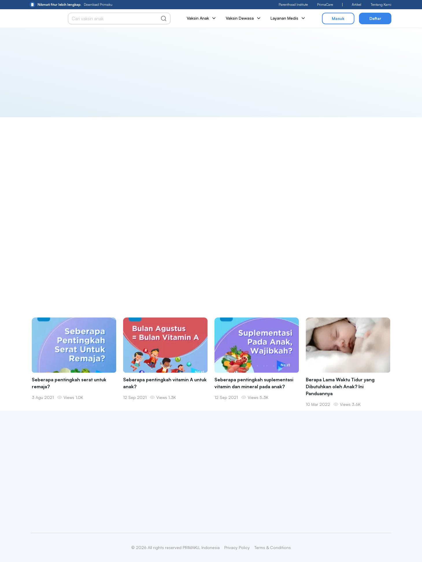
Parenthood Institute (293, 4)
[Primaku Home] (43, 18)
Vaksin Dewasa (243, 18)
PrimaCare (325, 4)
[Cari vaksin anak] (116, 18)
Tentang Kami (381, 4)
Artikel (356, 4)
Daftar (375, 18)
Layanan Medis (288, 18)
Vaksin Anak (201, 18)
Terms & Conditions (272, 547)
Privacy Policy (237, 547)
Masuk (338, 18)
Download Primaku (70, 5)
